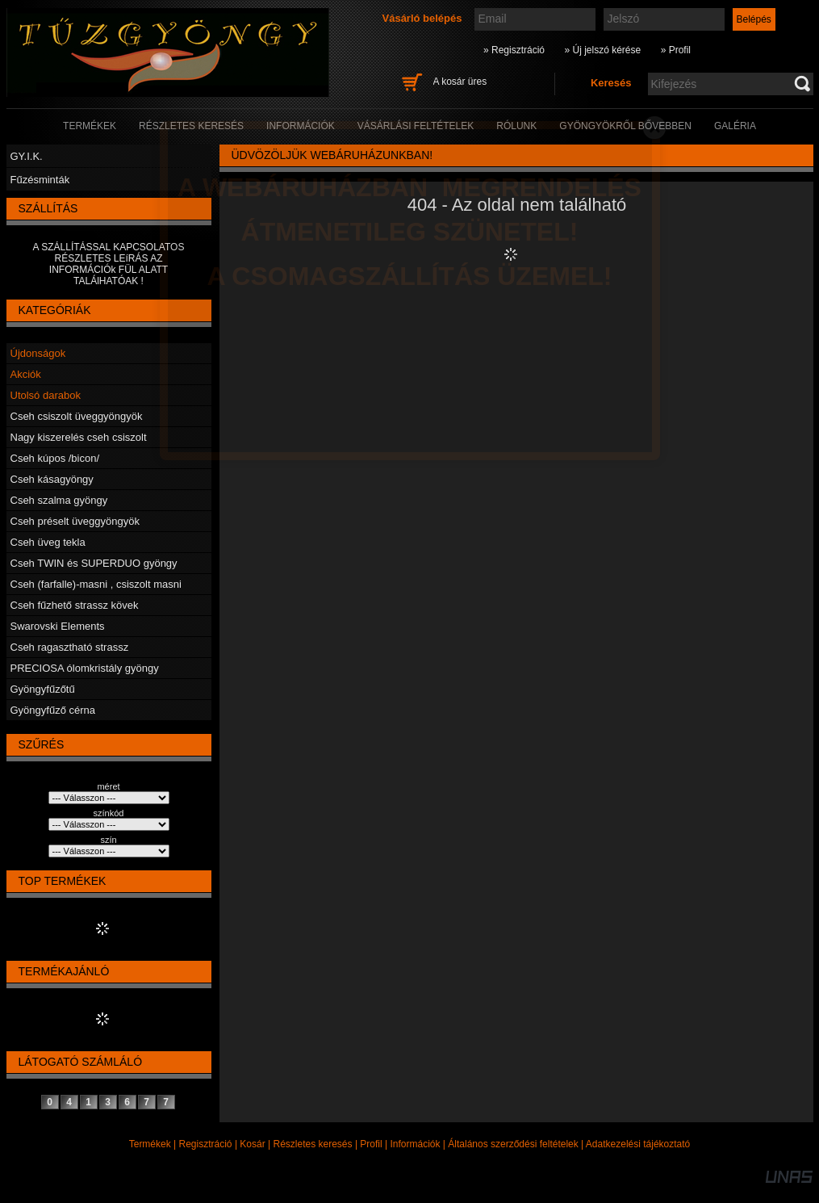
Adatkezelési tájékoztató (638, 1144)
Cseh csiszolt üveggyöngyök (76, 416)
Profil (371, 1144)
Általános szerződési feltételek (513, 1144)
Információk (415, 1144)
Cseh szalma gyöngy (59, 500)
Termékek (150, 1144)
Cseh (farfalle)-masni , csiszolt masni (96, 584)
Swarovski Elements (57, 626)
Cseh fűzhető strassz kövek (74, 605)
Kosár (252, 1144)
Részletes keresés (313, 1144)
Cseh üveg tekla (48, 542)
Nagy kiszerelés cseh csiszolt (78, 437)
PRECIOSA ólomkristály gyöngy (84, 668)
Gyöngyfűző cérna (53, 710)
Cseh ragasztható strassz (69, 647)
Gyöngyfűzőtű (42, 689)
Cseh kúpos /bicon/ (55, 458)
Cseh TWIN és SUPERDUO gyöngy (94, 563)
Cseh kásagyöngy (52, 479)
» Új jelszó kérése (602, 50)
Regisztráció (205, 1144)
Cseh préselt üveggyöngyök (75, 521)
